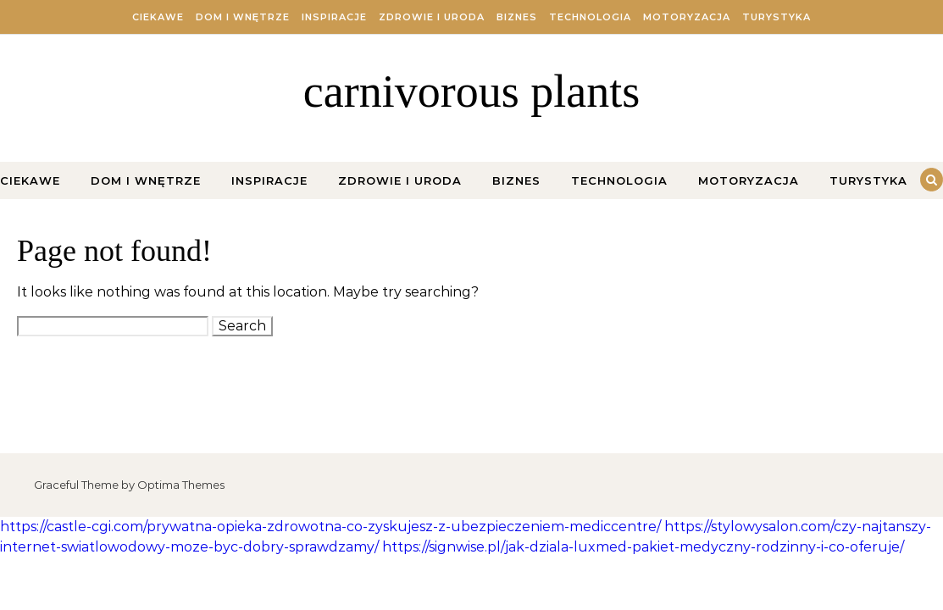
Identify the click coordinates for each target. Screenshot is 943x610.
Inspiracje (334, 17)
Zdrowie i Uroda (432, 17)
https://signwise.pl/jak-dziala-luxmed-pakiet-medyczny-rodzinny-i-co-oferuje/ (643, 547)
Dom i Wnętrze (243, 17)
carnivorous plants (471, 91)
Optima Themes (181, 484)
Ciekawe (158, 17)
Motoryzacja (686, 17)
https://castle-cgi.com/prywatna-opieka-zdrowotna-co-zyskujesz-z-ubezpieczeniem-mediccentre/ (330, 526)
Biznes (516, 17)
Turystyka (776, 17)
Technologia (590, 17)
